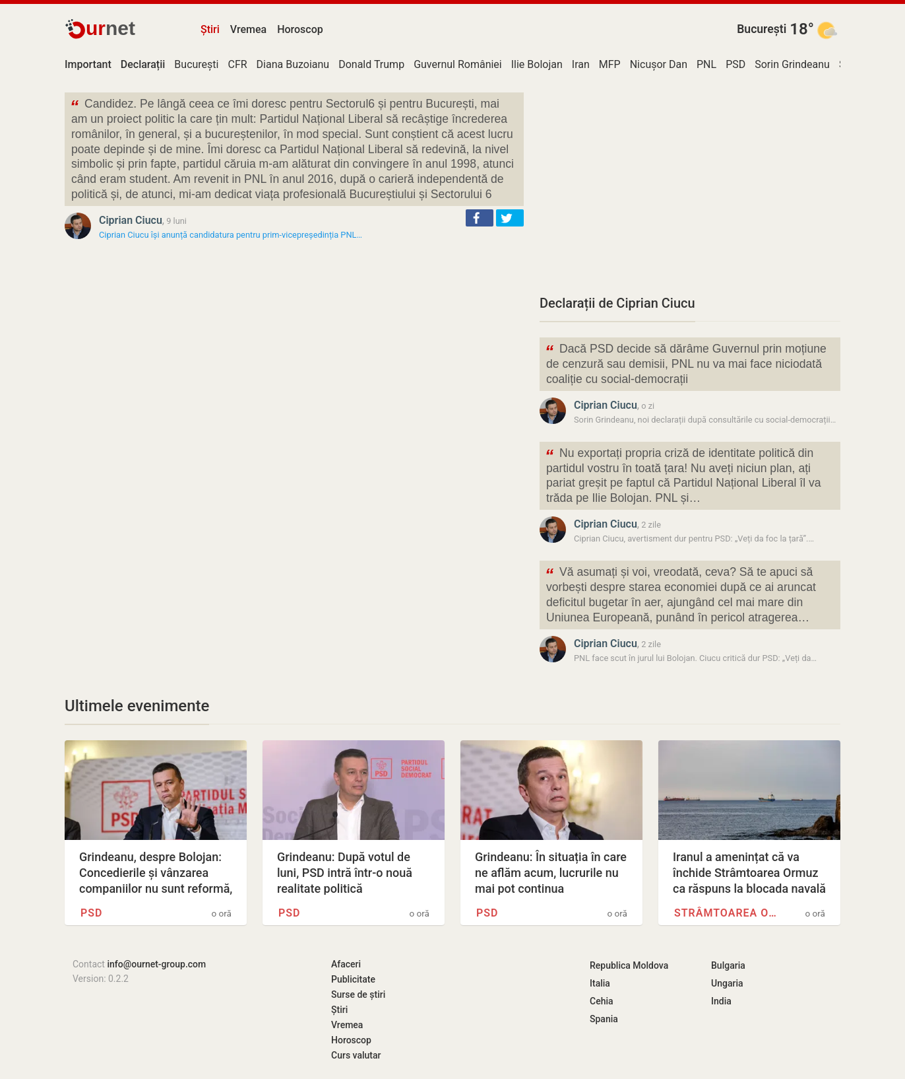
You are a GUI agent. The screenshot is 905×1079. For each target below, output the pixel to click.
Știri (210, 29)
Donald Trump (371, 64)
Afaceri (346, 964)
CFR (237, 64)
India (721, 1001)
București (761, 29)
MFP (610, 64)
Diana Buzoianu (293, 64)
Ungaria (727, 983)
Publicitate (353, 979)
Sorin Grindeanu (792, 64)
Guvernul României (458, 64)
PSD (735, 64)
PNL (706, 64)
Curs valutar (356, 1055)
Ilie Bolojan (537, 64)
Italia (600, 983)
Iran (581, 64)
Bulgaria (728, 965)
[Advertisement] (690, 184)
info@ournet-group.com (156, 964)
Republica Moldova (629, 965)
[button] (479, 217)
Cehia (601, 1001)
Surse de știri (358, 994)
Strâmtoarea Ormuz (727, 913)
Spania (604, 1019)
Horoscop (300, 29)
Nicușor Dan (658, 64)
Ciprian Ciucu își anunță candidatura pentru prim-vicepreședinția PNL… (230, 235)
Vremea (248, 29)
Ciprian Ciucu (130, 220)
